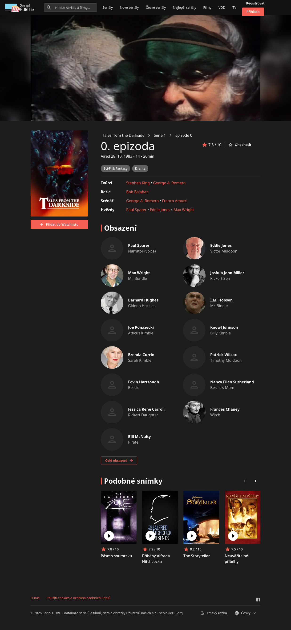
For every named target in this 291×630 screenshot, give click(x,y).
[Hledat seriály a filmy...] (70, 7)
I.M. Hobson (221, 300)
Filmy (207, 7)
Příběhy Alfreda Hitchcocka (156, 558)
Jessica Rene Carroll (146, 409)
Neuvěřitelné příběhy (236, 558)
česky (245, 613)
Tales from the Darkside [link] (123, 135)
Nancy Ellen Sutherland (232, 382)
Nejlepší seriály (184, 7)
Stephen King (138, 182)
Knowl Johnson (224, 327)
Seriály (108, 7)
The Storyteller (196, 555)
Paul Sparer (136, 209)
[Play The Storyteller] (192, 536)
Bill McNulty (139, 436)
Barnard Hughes (143, 300)
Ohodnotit (239, 144)
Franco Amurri (174, 200)
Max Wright (184, 209)
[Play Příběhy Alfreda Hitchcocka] (150, 536)
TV (234, 7)
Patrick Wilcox (223, 354)
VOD (221, 7)
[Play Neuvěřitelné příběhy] (233, 536)
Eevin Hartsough (143, 382)
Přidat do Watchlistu (58, 224)
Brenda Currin (141, 354)
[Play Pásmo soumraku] (109, 536)
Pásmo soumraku (116, 555)
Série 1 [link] (160, 135)
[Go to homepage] (20, 7)
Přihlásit (253, 11)
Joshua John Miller (227, 272)
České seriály (156, 7)
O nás (35, 598)
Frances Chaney (225, 409)
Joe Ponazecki (141, 327)
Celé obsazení (119, 460)
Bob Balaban (137, 191)
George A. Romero (169, 182)
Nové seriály (129, 7)
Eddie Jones (160, 209)
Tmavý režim (213, 613)
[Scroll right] (255, 481)
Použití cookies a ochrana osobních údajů (78, 598)
